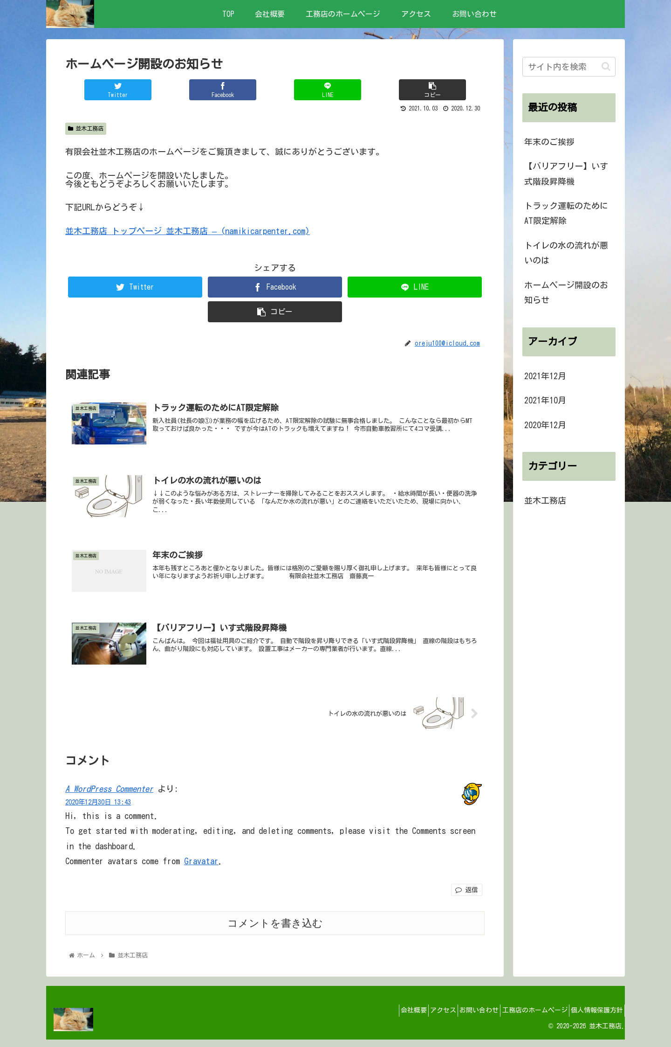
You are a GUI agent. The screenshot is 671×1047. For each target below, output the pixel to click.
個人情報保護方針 (594, 1017)
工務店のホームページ (525, 1017)
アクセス (421, 1017)
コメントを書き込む (275, 930)
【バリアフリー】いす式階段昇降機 (566, 173)
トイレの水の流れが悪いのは (566, 252)
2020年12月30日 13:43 (98, 809)
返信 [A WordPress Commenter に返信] (466, 897)
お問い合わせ (463, 1017)
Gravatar (201, 868)
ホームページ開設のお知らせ (566, 292)
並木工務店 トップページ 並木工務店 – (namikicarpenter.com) (187, 231)
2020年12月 (545, 425)
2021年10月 (545, 400)
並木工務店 (85, 128)
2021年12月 (545, 376)
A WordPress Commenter (109, 796)
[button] (606, 66)
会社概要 (385, 1017)
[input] (569, 66)
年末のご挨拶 (549, 142)
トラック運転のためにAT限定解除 (566, 213)
